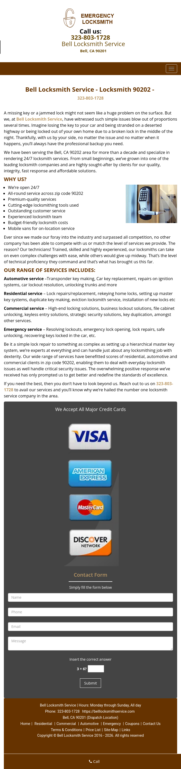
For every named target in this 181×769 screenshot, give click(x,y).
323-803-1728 (90, 37)
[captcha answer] (96, 668)
